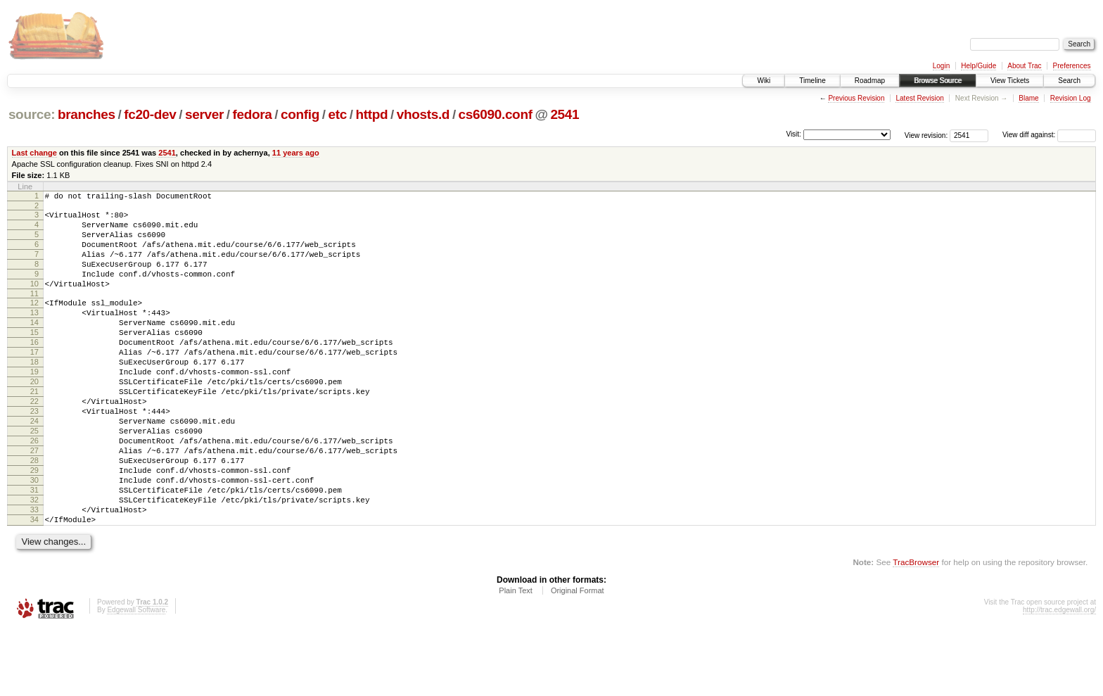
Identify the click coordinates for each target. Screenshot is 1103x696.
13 (34, 333)
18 (34, 393)
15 (34, 357)
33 (34, 573)
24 (34, 465)
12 (34, 321)
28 (34, 513)
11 (34, 312)
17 (34, 381)
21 (34, 429)
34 (34, 585)
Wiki (763, 80)
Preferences (1072, 66)
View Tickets (1009, 80)
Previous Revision (856, 98)
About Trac (1024, 66)
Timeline (812, 80)
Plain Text (516, 658)
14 (34, 345)
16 (34, 369)
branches (86, 114)
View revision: (926, 135)
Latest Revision (919, 98)
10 (34, 300)
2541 (564, 114)
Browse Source (938, 80)
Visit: (793, 134)
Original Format (577, 658)
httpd (371, 114)
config (300, 114)
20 (34, 417)
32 (34, 561)
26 (34, 489)
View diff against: (1049, 135)
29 (34, 525)
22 (34, 441)
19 (34, 405)
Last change (34, 152)
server (204, 114)
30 (34, 537)
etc (338, 114)
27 (34, 501)
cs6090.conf (496, 114)
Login (941, 66)
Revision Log (1070, 98)
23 (34, 453)
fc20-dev (150, 114)
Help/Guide (978, 66)
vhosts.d (423, 114)
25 (34, 477)
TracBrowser (916, 629)
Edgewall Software (136, 677)
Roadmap (870, 80)
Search (1069, 80)
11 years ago (295, 152)
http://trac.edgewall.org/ (1059, 677)
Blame (1028, 98)
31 (34, 549)
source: (31, 114)
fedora (252, 114)
